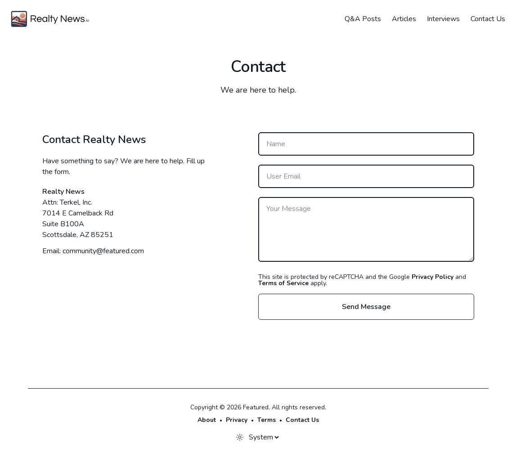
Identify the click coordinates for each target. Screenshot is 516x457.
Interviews (443, 19)
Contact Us (488, 19)
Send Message (366, 307)
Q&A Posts (363, 19)
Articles (404, 19)
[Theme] (263, 437)
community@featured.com (103, 251)
